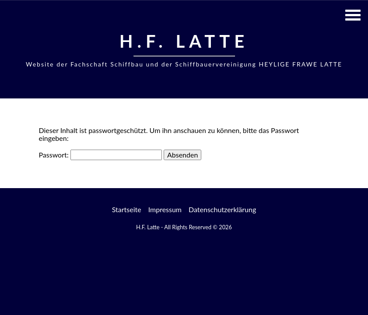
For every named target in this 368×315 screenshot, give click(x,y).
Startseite (126, 209)
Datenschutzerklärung (222, 209)
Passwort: (100, 154)
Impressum (165, 209)
